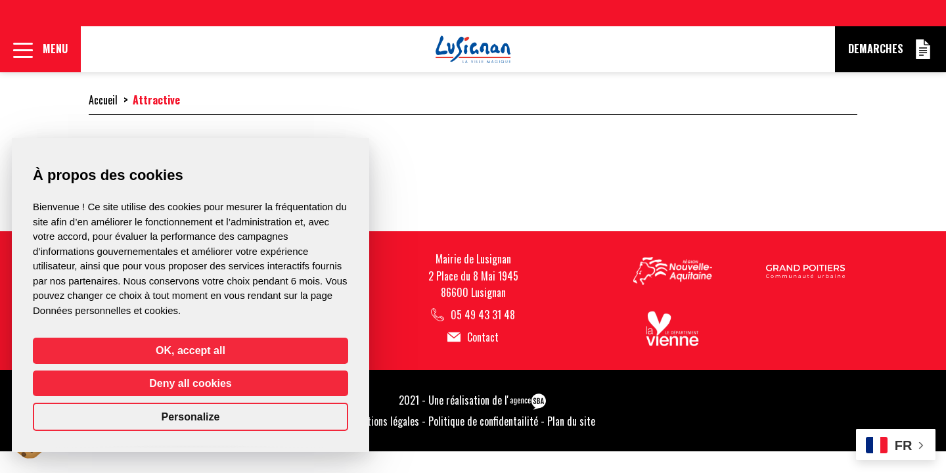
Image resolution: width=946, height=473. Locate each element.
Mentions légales (385, 421)
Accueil (103, 100)
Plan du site (571, 421)
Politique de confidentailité (483, 421)
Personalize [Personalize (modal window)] (191, 416)
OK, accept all (190, 350)
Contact (473, 337)
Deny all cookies (190, 383)
